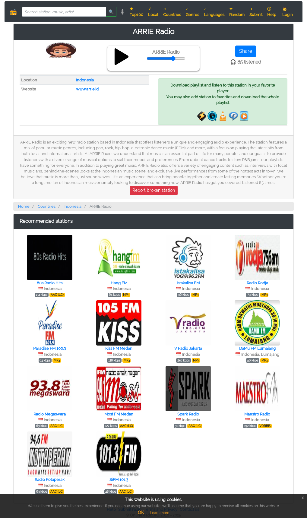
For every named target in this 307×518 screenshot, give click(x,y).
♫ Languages (214, 12)
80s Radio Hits (49, 283)
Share (245, 51)
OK (141, 512)
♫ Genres (192, 12)
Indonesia (85, 80)
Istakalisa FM (188, 283)
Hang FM (119, 283)
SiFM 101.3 (118, 479)
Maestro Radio (257, 414)
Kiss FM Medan (118, 348)
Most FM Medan (118, 414)
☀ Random (237, 12)
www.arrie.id (87, 89)
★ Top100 (136, 12)
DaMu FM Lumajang (257, 348)
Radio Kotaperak (50, 479)
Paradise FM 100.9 (49, 348)
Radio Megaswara (49, 414)
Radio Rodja (257, 283)
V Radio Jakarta (188, 348)
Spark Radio (188, 414)
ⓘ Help (271, 12)
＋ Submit (255, 12)
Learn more (159, 513)
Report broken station (153, 190)
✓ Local (153, 12)
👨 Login (287, 12)
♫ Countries (172, 12)
